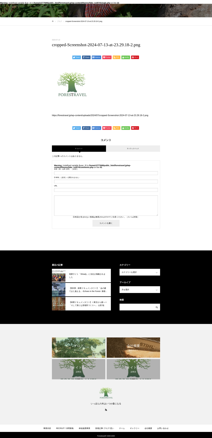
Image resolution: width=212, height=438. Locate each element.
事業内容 (47, 428)
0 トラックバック (133, 148)
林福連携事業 (84, 428)
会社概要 (148, 428)
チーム (122, 428)
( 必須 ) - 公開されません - (67, 177)
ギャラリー (134, 428)
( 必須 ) (65, 169)
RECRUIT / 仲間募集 (65, 428)
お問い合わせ (163, 428)
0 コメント (78, 148)
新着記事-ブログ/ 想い (104, 428)
